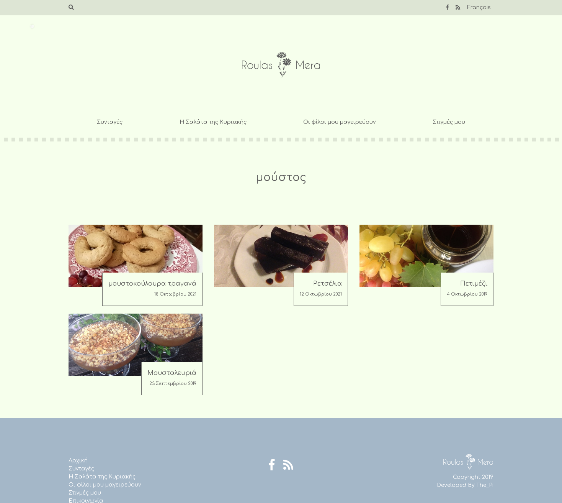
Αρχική (78, 461)
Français (479, 7)
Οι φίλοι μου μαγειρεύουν (339, 122)
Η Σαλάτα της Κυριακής (213, 122)
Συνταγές (110, 122)
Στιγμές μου (449, 122)
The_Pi (484, 485)
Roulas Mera (281, 65)
